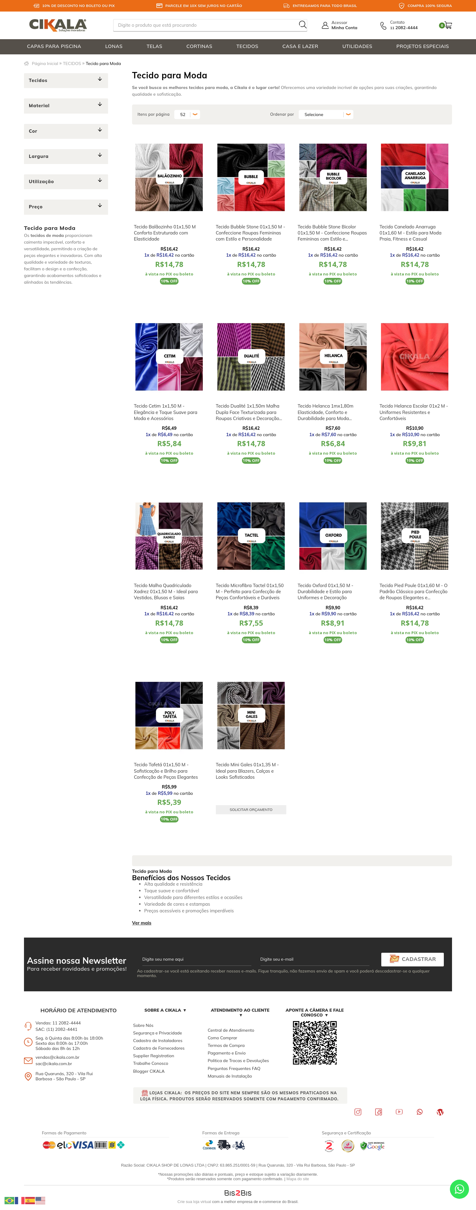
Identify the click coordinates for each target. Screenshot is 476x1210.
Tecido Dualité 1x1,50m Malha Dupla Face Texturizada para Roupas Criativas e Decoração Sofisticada (248, 415)
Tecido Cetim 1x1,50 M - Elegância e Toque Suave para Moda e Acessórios (165, 412)
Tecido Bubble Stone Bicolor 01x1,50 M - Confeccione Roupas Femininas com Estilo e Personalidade (332, 236)
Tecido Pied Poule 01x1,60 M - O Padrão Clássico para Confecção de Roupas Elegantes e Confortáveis (413, 595)
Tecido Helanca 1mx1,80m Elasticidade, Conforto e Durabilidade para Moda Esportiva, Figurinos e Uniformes (331, 415)
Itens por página (154, 114)
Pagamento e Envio (227, 1053)
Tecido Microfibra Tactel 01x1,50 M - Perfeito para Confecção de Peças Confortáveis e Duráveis (250, 592)
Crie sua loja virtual (194, 1201)
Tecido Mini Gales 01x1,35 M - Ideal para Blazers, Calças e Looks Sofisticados (247, 771)
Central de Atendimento (231, 1030)
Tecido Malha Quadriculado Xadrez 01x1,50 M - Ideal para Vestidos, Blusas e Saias (166, 592)
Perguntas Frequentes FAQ (234, 1068)
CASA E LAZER (300, 46)
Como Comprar (222, 1038)
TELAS (154, 46)
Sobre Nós (143, 1025)
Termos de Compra (226, 1045)
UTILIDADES (357, 46)
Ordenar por (282, 114)
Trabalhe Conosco (150, 1063)
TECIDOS (247, 46)
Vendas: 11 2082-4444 (58, 1023)
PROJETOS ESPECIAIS (422, 46)
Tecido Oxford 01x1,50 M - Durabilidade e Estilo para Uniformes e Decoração (325, 592)
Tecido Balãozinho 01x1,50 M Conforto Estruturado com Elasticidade (164, 233)
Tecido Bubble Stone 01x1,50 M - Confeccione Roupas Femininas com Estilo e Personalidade (250, 233)
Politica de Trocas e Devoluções (238, 1060)
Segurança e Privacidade (157, 1033)
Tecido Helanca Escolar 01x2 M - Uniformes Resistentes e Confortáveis (413, 412)
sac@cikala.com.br (54, 1063)
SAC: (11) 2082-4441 (56, 1029)
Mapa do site (298, 1179)
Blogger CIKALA (149, 1071)
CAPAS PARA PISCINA (54, 46)
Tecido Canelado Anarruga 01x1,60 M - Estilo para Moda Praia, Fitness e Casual (410, 233)
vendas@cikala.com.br (58, 1057)
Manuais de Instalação (230, 1076)
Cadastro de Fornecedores (159, 1048)
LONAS (114, 46)
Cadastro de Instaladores (157, 1040)
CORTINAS (199, 46)
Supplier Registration (153, 1055)
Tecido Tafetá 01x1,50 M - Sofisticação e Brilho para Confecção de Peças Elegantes (166, 771)
